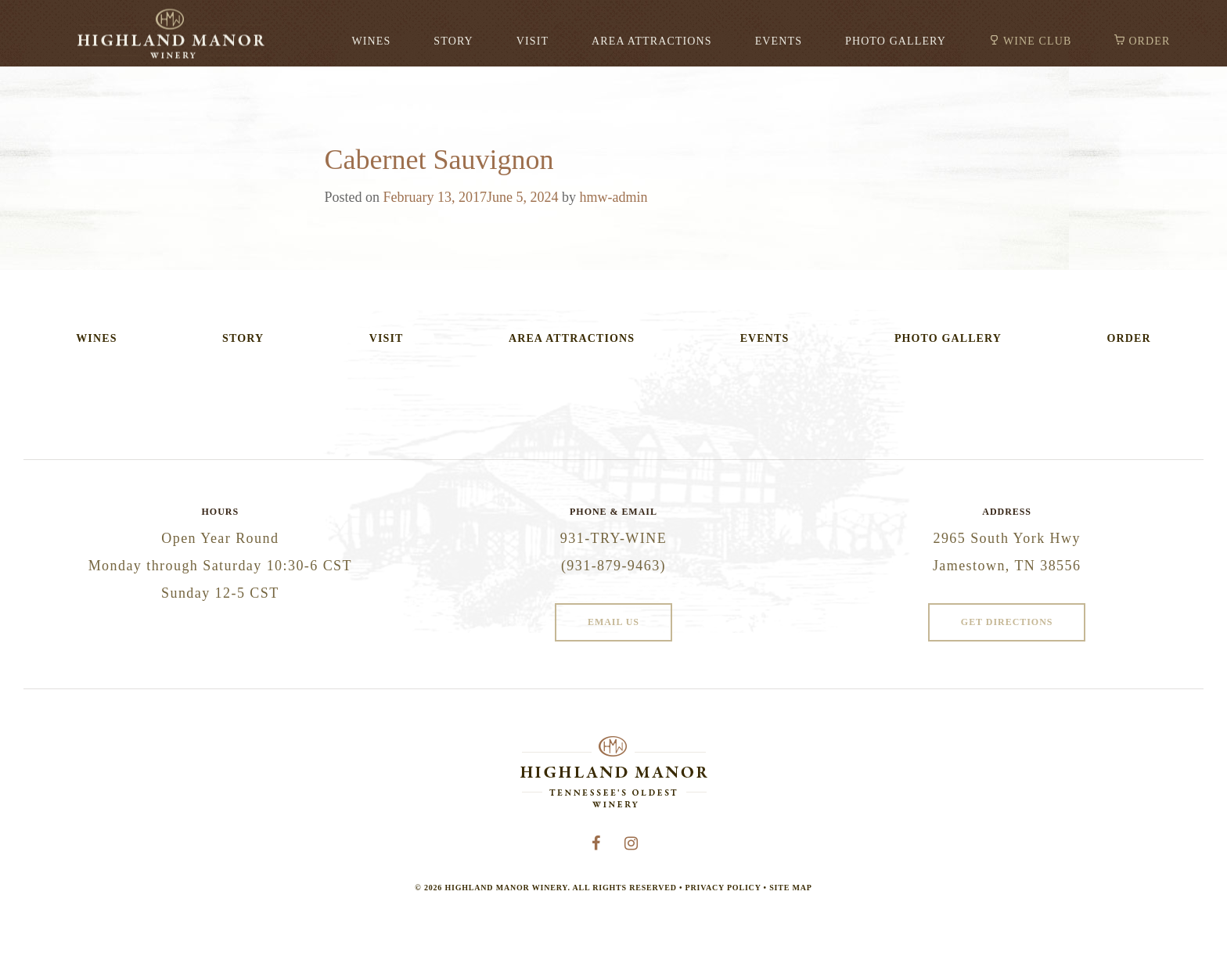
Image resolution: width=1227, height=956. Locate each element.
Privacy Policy (723, 887)
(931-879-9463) (613, 565)
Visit (532, 41)
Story (453, 41)
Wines (370, 41)
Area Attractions (652, 41)
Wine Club (1037, 41)
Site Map (790, 887)
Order (1149, 41)
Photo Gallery (895, 41)
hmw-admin (614, 197)
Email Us (613, 621)
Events (778, 41)
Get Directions (1007, 621)
